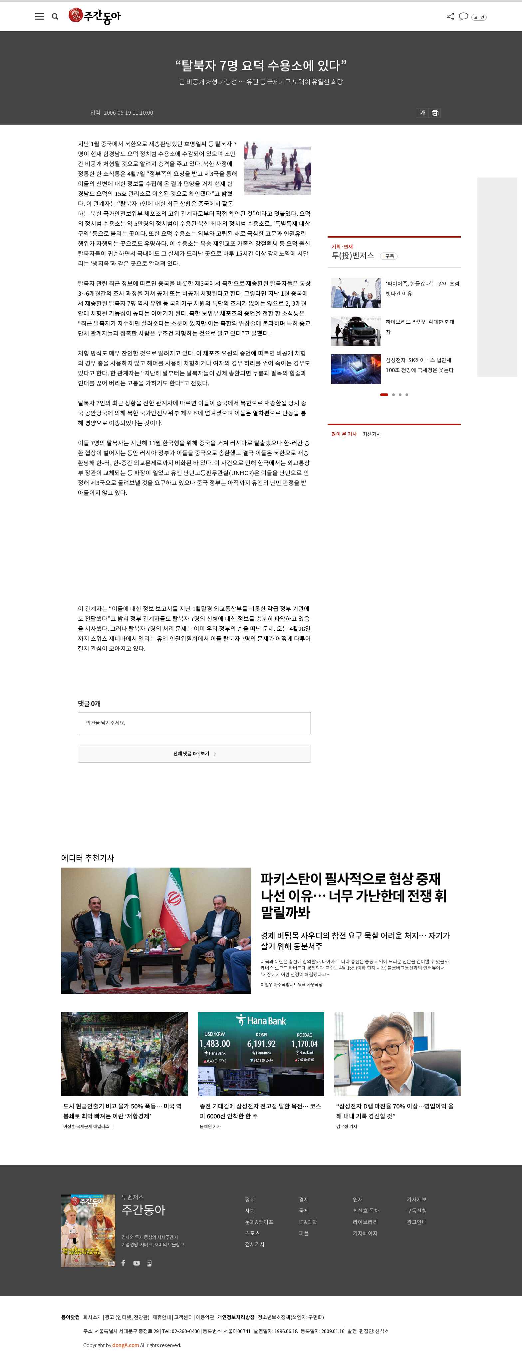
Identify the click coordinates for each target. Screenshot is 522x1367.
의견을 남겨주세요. (105, 723)
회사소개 (92, 1317)
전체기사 (255, 1244)
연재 (358, 1200)
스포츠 (252, 1233)
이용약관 (205, 1317)
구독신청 (417, 1211)
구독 (390, 256)
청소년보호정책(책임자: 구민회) (291, 1317)
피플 (304, 1233)
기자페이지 (365, 1233)
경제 (304, 1200)
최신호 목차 (366, 1211)
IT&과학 (308, 1222)
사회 (250, 1211)
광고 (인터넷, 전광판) (127, 1317)
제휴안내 (161, 1317)
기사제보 (417, 1200)
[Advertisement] (178, 549)
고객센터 (183, 1317)
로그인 (479, 17)
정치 (250, 1200)
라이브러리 (365, 1222)
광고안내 (417, 1222)
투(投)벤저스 (353, 256)
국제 (304, 1211)
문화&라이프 (259, 1222)
